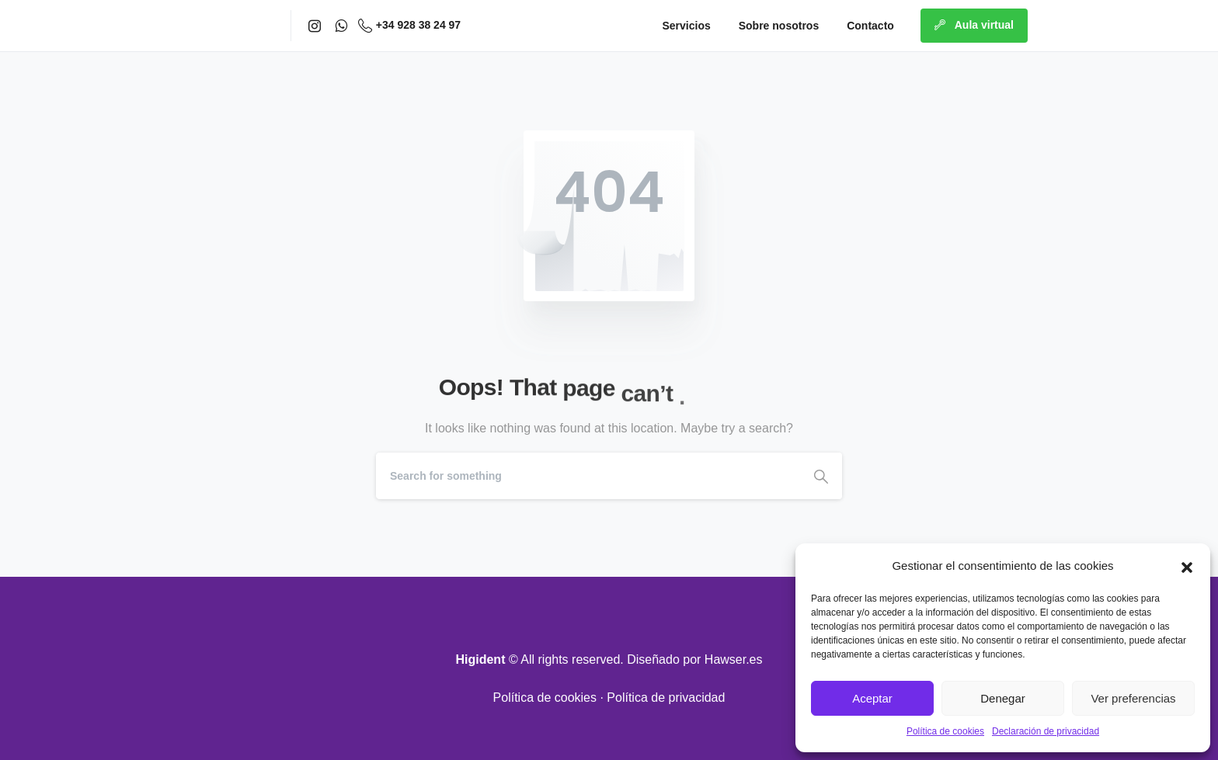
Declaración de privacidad (1045, 731)
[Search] (588, 476)
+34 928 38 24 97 (409, 26)
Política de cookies (945, 731)
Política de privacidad (666, 697)
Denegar (1002, 698)
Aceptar (872, 698)
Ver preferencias (1133, 698)
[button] (1187, 566)
